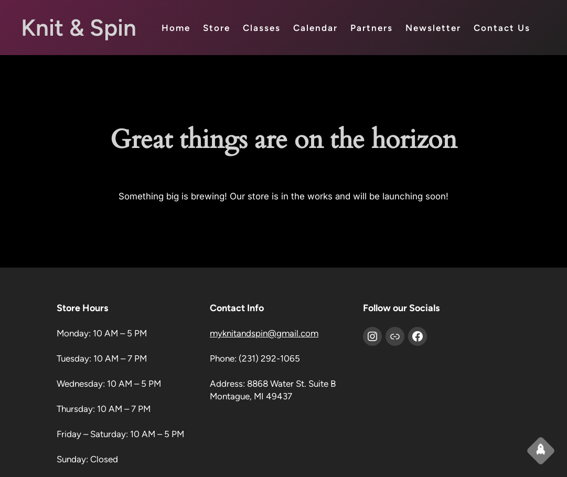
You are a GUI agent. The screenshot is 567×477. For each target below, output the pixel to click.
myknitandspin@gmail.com (264, 333)
